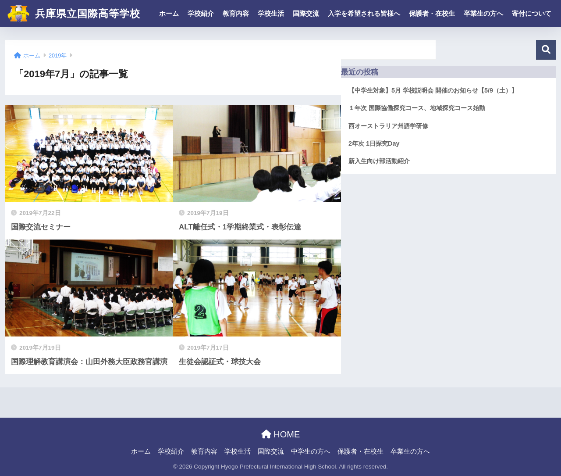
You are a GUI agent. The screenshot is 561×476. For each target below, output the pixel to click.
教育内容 (236, 13)
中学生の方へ (310, 451)
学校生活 (271, 13)
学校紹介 (201, 13)
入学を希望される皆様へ (364, 13)
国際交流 (306, 13)
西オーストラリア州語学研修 (388, 125)
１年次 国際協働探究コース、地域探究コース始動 (416, 107)
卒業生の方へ (483, 13)
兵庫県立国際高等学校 (73, 13)
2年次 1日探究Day (373, 143)
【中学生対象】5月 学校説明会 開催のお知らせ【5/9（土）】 (433, 90)
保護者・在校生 (432, 13)
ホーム (169, 13)
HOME (280, 434)
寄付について (531, 13)
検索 (546, 50)
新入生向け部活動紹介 (379, 161)
